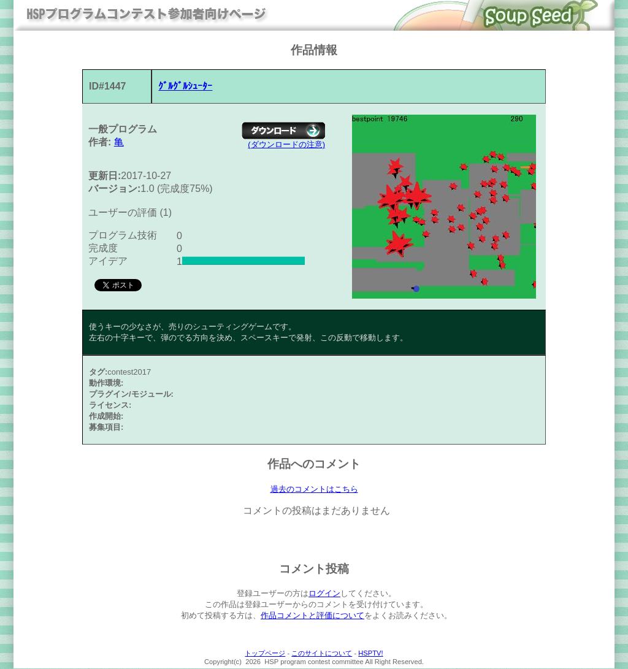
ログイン (324, 593)
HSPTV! (370, 653)
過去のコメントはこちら (314, 489)
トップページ (265, 653)
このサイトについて (321, 653)
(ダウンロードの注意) (286, 144)
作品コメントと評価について (312, 616)
